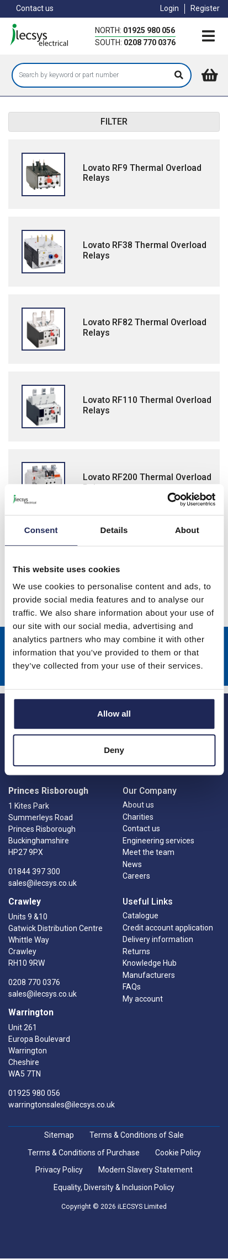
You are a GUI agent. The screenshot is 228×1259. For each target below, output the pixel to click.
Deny (114, 750)
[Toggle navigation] (208, 37)
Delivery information (158, 939)
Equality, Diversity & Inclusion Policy (114, 1187)
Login (169, 8)
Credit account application (168, 927)
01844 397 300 (34, 871)
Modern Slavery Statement (145, 1169)
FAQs (132, 986)
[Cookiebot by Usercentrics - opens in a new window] (167, 499)
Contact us (35, 8)
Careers (136, 875)
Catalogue (140, 915)
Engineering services (158, 840)
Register (205, 8)
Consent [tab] (41, 530)
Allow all (114, 713)
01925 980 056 (149, 30)
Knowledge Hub (150, 963)
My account (143, 998)
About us (138, 804)
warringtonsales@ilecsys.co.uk (61, 1104)
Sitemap (59, 1135)
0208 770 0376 (150, 42)
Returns (136, 951)
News (132, 864)
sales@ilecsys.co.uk (42, 883)
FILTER (114, 121)
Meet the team (148, 852)
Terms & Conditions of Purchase (84, 1152)
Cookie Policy (178, 1152)
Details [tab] (114, 530)
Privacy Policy (59, 1169)
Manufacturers (149, 975)
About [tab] (187, 530)
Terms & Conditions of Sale (136, 1135)
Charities (138, 817)
